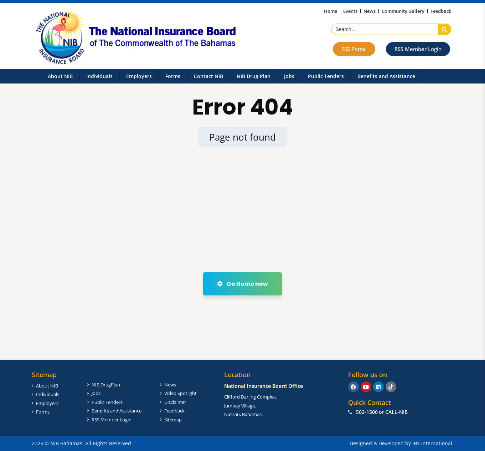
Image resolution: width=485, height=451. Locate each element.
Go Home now (242, 284)
